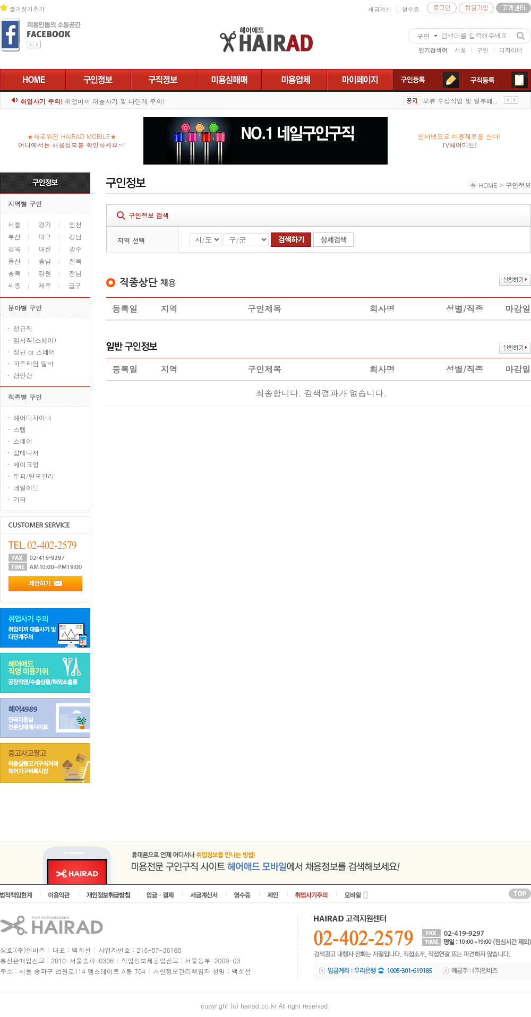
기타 (19, 499)
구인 (483, 50)
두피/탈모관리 (33, 475)
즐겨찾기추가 (27, 9)
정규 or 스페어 (34, 351)
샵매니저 (26, 452)
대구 (45, 236)
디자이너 (511, 50)
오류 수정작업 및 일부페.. (460, 100)
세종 (14, 285)
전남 (75, 273)
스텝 (19, 429)
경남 (75, 236)
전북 (75, 260)
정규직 (22, 328)
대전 (45, 248)
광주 (75, 248)
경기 (45, 224)
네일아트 (26, 487)
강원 (45, 273)
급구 (74, 285)
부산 (14, 236)
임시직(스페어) (34, 339)
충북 (14, 273)
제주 (53, 286)
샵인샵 (22, 375)
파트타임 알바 (33, 363)
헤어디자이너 (32, 417)
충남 (45, 260)
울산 (14, 260)
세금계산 (379, 9)
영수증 (410, 9)
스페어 (22, 440)
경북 (14, 248)
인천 (75, 224)
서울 (460, 50)
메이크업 (26, 464)
